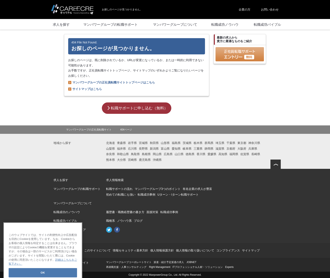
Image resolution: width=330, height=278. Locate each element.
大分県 (121, 159)
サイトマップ (251, 250)
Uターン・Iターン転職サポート (178, 194)
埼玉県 (220, 143)
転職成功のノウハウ (66, 212)
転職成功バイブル (65, 220)
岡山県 (157, 154)
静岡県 (209, 148)
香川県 (201, 154)
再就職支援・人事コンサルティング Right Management (138, 267)
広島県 (168, 154)
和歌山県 (123, 154)
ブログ (138, 220)
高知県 (222, 154)
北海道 (110, 143)
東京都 (241, 143)
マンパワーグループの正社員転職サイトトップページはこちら (113, 82)
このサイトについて (97, 250)
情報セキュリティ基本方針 (130, 250)
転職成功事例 (146, 194)
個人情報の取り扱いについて (195, 250)
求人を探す (60, 180)
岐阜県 (187, 148)
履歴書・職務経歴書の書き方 (125, 212)
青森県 (121, 143)
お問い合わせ (270, 9)
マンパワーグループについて (72, 203)
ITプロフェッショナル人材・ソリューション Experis (203, 267)
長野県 (143, 148)
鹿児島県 (145, 159)
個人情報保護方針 (162, 250)
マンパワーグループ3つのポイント (158, 189)
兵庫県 (252, 148)
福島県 (176, 143)
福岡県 (233, 154)
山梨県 (110, 148)
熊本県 (110, 159)
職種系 (110, 220)
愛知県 (176, 148)
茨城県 (187, 143)
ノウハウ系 (124, 220)
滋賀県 (220, 148)
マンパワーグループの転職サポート (77, 189)
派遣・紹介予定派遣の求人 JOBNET (175, 262)
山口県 (179, 154)
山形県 (165, 143)
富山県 (165, 148)
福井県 (121, 148)
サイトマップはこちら (87, 89)
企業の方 (244, 9)
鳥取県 (135, 154)
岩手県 (132, 143)
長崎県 (255, 154)
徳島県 (190, 154)
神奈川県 (254, 143)
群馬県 (209, 143)
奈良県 (110, 154)
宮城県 (143, 143)
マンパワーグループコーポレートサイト (129, 262)
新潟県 (154, 148)
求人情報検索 (115, 180)
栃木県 (198, 143)
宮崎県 (132, 159)
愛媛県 (212, 154)
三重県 (198, 148)
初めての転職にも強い (121, 194)
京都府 (230, 148)
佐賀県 (244, 154)
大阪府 (241, 148)
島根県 (146, 154)
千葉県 (230, 143)
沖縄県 (157, 159)
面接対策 (152, 212)
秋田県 (154, 143)
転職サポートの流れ (119, 189)
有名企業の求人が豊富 (197, 189)
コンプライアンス (228, 250)
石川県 (132, 148)
